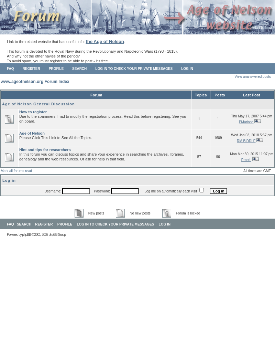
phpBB (26, 235)
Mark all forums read (16, 171)
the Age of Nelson (105, 41)
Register (31, 69)
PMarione (246, 122)
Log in (187, 69)
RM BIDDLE (246, 141)
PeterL (246, 160)
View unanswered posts (253, 76)
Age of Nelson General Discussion (38, 104)
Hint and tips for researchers (45, 150)
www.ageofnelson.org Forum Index (35, 81)
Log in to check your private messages (134, 69)
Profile (56, 69)
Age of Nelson (32, 133)
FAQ (10, 69)
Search (79, 69)
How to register (33, 112)
